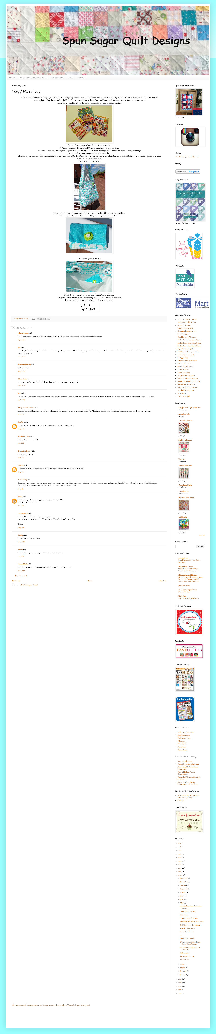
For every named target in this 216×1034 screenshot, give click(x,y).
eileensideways (23, 333)
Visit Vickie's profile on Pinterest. (187, 157)
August (183, 892)
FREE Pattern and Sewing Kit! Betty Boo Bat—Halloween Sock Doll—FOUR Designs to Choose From (190, 579)
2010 (180, 875)
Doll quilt (181, 800)
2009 (180, 979)
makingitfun (182, 558)
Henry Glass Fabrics (185, 566)
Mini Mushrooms (184, 735)
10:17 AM (21, 357)
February (183, 971)
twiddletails (182, 517)
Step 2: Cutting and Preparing (188, 764)
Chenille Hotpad (183, 334)
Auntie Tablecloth (184, 325)
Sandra (20, 465)
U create (181, 459)
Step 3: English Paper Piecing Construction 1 (188, 768)
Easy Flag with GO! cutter (187, 337)
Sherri (20, 549)
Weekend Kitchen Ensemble (188, 387)
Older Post (162, 581)
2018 (180, 847)
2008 (180, 982)
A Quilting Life (183, 414)
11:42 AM (21, 385)
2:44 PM (21, 556)
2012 (180, 868)
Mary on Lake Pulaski (26, 408)
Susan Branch (183, 750)
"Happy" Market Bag (187, 938)
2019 (180, 843)
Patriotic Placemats (184, 364)
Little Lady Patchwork (186, 732)
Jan (19, 347)
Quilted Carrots (183, 369)
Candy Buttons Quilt (185, 328)
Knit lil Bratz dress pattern (187, 355)
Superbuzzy (182, 747)
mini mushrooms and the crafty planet (191, 907)
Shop (70, 77)
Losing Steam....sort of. (188, 911)
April (182, 964)
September (184, 889)
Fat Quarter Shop (184, 738)
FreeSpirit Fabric (184, 585)
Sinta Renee (22, 379)
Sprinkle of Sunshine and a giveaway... (190, 948)
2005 (180, 993)
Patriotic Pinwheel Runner (187, 360)
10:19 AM (21, 570)
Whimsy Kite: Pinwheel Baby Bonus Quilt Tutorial (190, 943)
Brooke (20, 422)
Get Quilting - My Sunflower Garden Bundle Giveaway (188, 570)
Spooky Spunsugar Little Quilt (189, 381)
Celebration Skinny (187, 932)
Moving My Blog (183, 592)
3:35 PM (21, 457)
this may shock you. (187, 956)
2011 (179, 871)
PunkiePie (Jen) (23, 436)
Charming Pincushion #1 (186, 331)
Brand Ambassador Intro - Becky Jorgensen (189, 561)
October (183, 885)
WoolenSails (22, 513)
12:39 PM (21, 429)
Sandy (20, 535)
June (182, 899)
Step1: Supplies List (185, 761)
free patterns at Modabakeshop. (33, 77)
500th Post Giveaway (187, 928)
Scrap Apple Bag (184, 372)
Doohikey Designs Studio (187, 590)
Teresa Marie (22, 564)
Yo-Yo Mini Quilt (184, 396)
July (181, 896)
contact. (81, 77)
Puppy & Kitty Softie (185, 366)
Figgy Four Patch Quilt (186, 349)
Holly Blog (182, 596)
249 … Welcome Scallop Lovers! (188, 598)
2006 (180, 989)
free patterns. (58, 77)
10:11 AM (21, 542)
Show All (201, 535)
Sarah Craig (22, 480)
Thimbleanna (183, 491)
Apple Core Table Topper (187, 322)
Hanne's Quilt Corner (186, 497)
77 (181, 935)
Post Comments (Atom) (29, 585)
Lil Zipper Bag (182, 358)
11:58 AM (21, 400)
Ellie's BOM (182, 744)
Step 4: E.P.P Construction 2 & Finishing (189, 778)
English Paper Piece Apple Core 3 (189, 346)
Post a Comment (21, 575)
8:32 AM (21, 340)
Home (12, 77)
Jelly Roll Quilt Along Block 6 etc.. (192, 921)
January (183, 975)
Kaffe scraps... (184, 953)
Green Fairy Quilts (185, 485)
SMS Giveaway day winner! (190, 925)
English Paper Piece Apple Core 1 (189, 340)
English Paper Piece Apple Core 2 (189, 343)
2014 (180, 861)
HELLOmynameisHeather (187, 575)
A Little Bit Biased (185, 465)
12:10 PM (21, 414)
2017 (180, 850)
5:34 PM (21, 472)
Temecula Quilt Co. (185, 420)
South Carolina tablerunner (188, 378)
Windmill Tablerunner (186, 390)
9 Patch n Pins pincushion (187, 319)
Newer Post (16, 581)
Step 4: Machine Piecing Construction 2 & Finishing (188, 783)
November (184, 882)
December (184, 878)
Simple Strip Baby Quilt (186, 375)
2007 (180, 986)
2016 (180, 854)
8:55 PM (21, 489)
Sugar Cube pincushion (186, 384)
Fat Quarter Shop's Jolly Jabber (189, 408)
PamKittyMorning (24, 364)
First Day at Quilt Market (189, 918)
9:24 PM (21, 505)
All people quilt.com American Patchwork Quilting (188, 796)
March (182, 967)
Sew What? (184, 915)
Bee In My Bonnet (185, 440)
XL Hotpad (182, 393)
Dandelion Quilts (24, 451)
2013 (180, 864)
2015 (180, 857)
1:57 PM (21, 443)
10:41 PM (21, 527)
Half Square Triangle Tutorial (188, 352)
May (182, 903)
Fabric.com (181, 741)
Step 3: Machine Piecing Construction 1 (186, 773)
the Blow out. (184, 959)
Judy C (20, 496)
